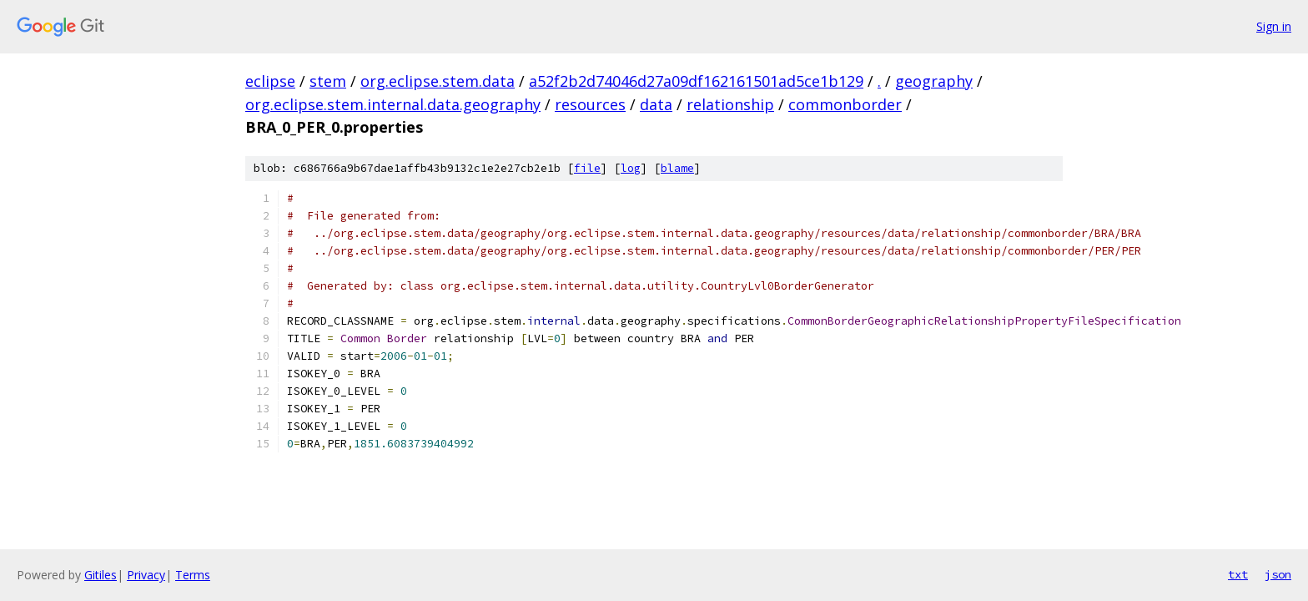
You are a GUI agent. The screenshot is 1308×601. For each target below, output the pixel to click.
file (587, 168)
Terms (192, 575)
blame (677, 168)
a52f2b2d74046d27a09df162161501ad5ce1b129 (696, 81)
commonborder (845, 104)
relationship (730, 104)
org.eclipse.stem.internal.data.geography (393, 104)
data (656, 104)
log (631, 168)
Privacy (146, 575)
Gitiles (100, 575)
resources (590, 104)
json (1278, 574)
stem (327, 81)
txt (1238, 574)
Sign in (1273, 26)
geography (934, 81)
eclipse (270, 81)
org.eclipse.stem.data (437, 81)
